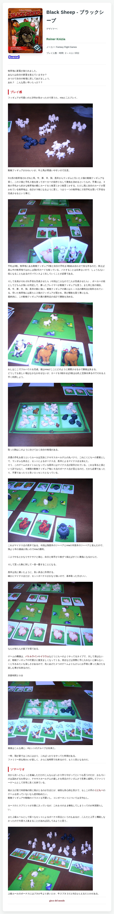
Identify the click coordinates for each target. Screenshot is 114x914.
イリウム (44, 656)
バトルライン (31, 656)
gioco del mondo (57, 901)
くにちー (99, 790)
